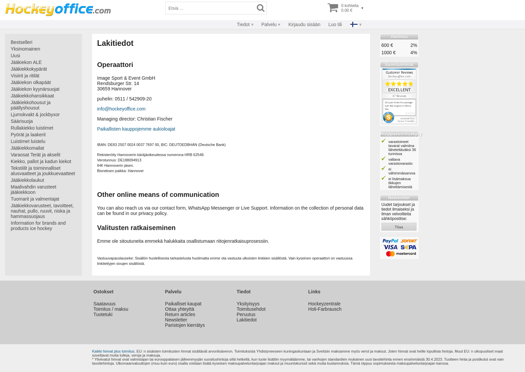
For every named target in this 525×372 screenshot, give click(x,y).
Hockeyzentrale (324, 303)
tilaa (399, 227)
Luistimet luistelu (28, 141)
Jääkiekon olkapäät (31, 82)
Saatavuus (104, 303)
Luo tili (335, 24)
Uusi (15, 55)
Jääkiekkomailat (27, 148)
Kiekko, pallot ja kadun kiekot (41, 161)
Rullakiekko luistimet (32, 128)
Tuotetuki (102, 314)
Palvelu (269, 24)
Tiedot (243, 24)
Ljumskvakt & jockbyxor (35, 114)
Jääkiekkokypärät (29, 69)
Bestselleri (21, 42)
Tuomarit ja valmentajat (35, 199)
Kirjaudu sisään (304, 24)
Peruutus (246, 314)
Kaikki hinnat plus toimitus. (114, 351)
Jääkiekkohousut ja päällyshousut (31, 105)
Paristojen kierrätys (185, 325)
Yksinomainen (25, 49)
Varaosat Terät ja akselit (35, 154)
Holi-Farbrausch (325, 309)
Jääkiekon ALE (26, 62)
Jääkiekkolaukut (27, 180)
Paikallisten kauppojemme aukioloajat (136, 129)
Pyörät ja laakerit (28, 134)
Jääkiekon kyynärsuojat (35, 89)
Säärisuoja (22, 121)
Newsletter (176, 319)
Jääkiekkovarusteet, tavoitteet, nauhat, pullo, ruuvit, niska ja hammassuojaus (42, 211)
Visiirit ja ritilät (25, 75)
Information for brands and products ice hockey (38, 225)
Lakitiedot (247, 319)
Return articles (180, 314)
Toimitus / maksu (110, 309)
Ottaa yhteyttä (179, 309)
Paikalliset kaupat (183, 303)
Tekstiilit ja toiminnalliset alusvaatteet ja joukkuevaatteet (43, 170)
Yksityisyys (248, 303)
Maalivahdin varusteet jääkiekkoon (33, 189)
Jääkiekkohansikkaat (32, 95)
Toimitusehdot (251, 309)
